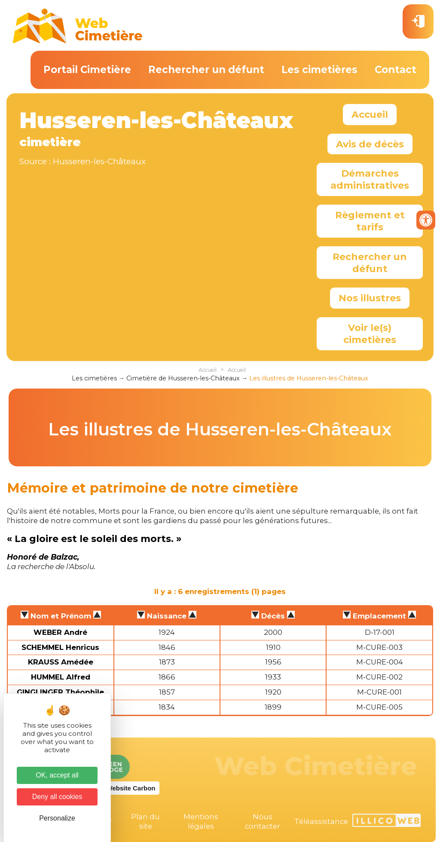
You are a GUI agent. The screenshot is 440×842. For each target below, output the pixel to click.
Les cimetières (319, 70)
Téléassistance (321, 821)
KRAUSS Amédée (60, 662)
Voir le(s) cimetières (369, 333)
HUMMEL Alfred (60, 677)
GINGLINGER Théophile (60, 692)
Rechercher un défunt (206, 70)
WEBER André (60, 632)
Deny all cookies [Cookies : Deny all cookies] (57, 796)
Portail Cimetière (87, 70)
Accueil (369, 114)
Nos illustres (370, 297)
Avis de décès (370, 144)
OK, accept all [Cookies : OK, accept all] (57, 775)
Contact (395, 70)
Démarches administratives (369, 179)
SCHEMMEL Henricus (60, 647)
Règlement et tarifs (370, 221)
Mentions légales (200, 821)
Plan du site (145, 821)
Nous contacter (262, 821)
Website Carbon (131, 788)
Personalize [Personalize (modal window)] (57, 818)
